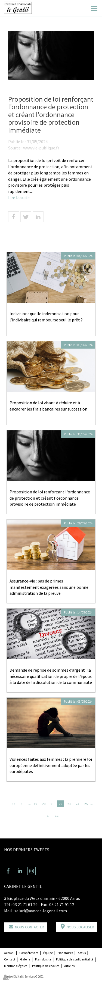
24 (77, 804)
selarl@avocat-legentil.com (40, 910)
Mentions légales (15, 966)
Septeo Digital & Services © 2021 (24, 976)
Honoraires (65, 953)
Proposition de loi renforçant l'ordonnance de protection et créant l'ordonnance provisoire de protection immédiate (50, 498)
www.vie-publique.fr (41, 148)
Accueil (9, 953)
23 (69, 804)
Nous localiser (80, 927)
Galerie (25, 959)
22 (60, 804)
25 (86, 804)
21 (52, 804)
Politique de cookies (45, 966)
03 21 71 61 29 (25, 904)
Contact (9, 959)
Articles (69, 966)
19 (35, 804)
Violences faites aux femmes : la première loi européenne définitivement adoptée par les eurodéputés (51, 765)
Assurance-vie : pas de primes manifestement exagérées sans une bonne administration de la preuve (49, 587)
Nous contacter (29, 927)
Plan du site (43, 959)
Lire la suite (19, 197)
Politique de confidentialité (74, 959)
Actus (82, 953)
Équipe (48, 953)
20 (43, 804)
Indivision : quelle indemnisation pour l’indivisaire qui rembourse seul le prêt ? (47, 317)
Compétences (28, 953)
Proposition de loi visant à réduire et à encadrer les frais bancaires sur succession (48, 406)
